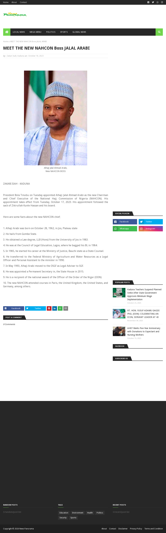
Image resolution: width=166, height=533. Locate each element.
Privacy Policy (136, 529)
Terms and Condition (153, 529)
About (14, 2)
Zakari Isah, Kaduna (15, 56)
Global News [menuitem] (79, 32)
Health (90, 513)
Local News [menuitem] (19, 32)
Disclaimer (123, 529)
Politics (100, 513)
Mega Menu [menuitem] (36, 32)
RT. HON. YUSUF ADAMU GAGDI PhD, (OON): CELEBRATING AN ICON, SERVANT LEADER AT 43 (143, 313)
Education (64, 513)
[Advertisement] (136, 123)
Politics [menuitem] (50, 32)
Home (5, 2)
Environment (77, 513)
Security (63, 518)
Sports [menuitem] (64, 32)
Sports (73, 518)
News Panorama (26, 529)
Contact (23, 2)
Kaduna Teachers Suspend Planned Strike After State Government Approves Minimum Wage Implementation (144, 294)
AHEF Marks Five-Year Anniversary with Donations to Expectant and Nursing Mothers (143, 331)
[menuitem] (6, 32)
